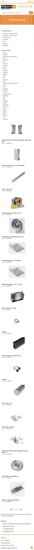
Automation (5, 43)
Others (4, 110)
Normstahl (5, 104)
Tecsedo (5, 115)
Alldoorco (5, 54)
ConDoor (5, 63)
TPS (4, 117)
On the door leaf (6, 37)
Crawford (5, 65)
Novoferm (5, 106)
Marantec (5, 96)
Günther (5, 74)
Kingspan (5, 88)
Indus (4, 85)
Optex (4, 108)
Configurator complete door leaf (9, 33)
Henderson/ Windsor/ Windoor (11, 83)
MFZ (4, 97)
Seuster (5, 112)
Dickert (5, 67)
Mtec (4, 99)
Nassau (5, 103)
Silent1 (4, 113)
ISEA (4, 87)
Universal (5, 119)
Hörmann (5, 79)
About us (3, 537)
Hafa (4, 81)
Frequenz (5, 72)
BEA (4, 62)
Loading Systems (7, 94)
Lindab (4, 92)
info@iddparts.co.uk (8, 531)
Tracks (4, 41)
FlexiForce (5, 70)
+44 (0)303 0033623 (8, 529)
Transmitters (5, 45)
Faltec (4, 69)
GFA (4, 78)
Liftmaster (5, 90)
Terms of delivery (5, 540)
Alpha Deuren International (10, 56)
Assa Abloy (5, 60)
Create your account (24, 6)
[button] (31, 7)
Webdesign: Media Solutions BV (9, 548)
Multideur (5, 101)
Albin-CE (5, 53)
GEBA (4, 76)
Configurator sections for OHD (9, 35)
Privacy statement (5, 543)
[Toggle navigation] (3, 12)
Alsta (4, 58)
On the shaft (5, 39)
